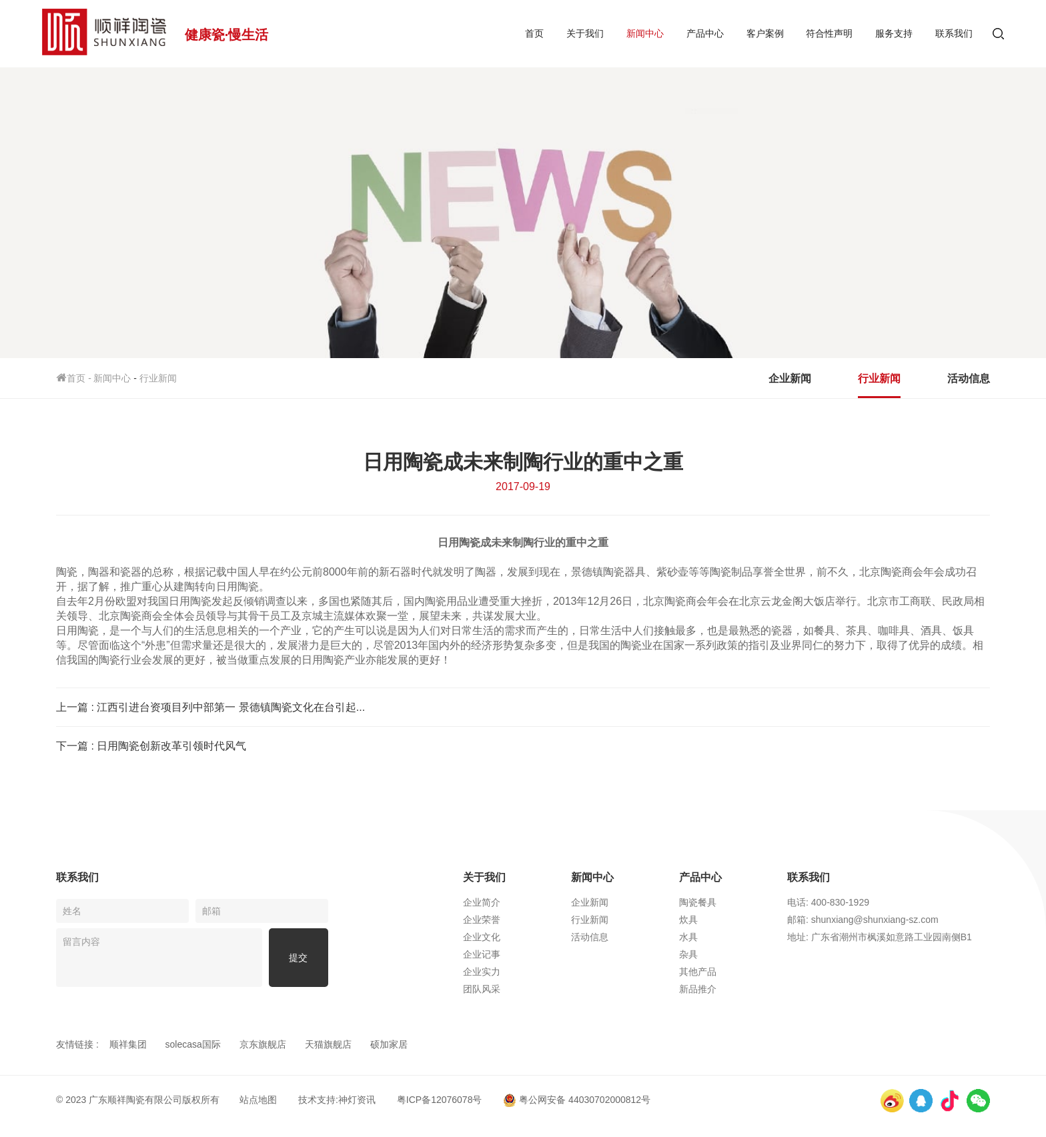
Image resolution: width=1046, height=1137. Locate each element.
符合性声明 (829, 33)
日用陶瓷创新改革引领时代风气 (171, 746)
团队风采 (481, 989)
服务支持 (894, 33)
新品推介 (697, 989)
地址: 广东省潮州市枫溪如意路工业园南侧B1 (879, 937)
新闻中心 (645, 33)
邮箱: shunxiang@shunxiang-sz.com (863, 919)
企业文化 (481, 937)
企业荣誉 (481, 919)
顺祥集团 (128, 1044)
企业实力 (481, 971)
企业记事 (481, 954)
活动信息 (968, 378)
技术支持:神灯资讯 (337, 1099)
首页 (534, 33)
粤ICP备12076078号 (439, 1099)
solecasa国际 (193, 1044)
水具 (688, 937)
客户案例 (765, 33)
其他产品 (697, 971)
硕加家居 (389, 1044)
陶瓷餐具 (697, 902)
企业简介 (481, 902)
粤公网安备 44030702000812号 (576, 1099)
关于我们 (585, 33)
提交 (298, 957)
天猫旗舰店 (328, 1044)
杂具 (688, 954)
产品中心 (705, 33)
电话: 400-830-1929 (828, 902)
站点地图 (258, 1099)
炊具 (688, 919)
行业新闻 (158, 378)
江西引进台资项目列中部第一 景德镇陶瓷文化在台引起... (231, 707)
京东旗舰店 (262, 1044)
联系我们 (954, 33)
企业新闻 (789, 378)
